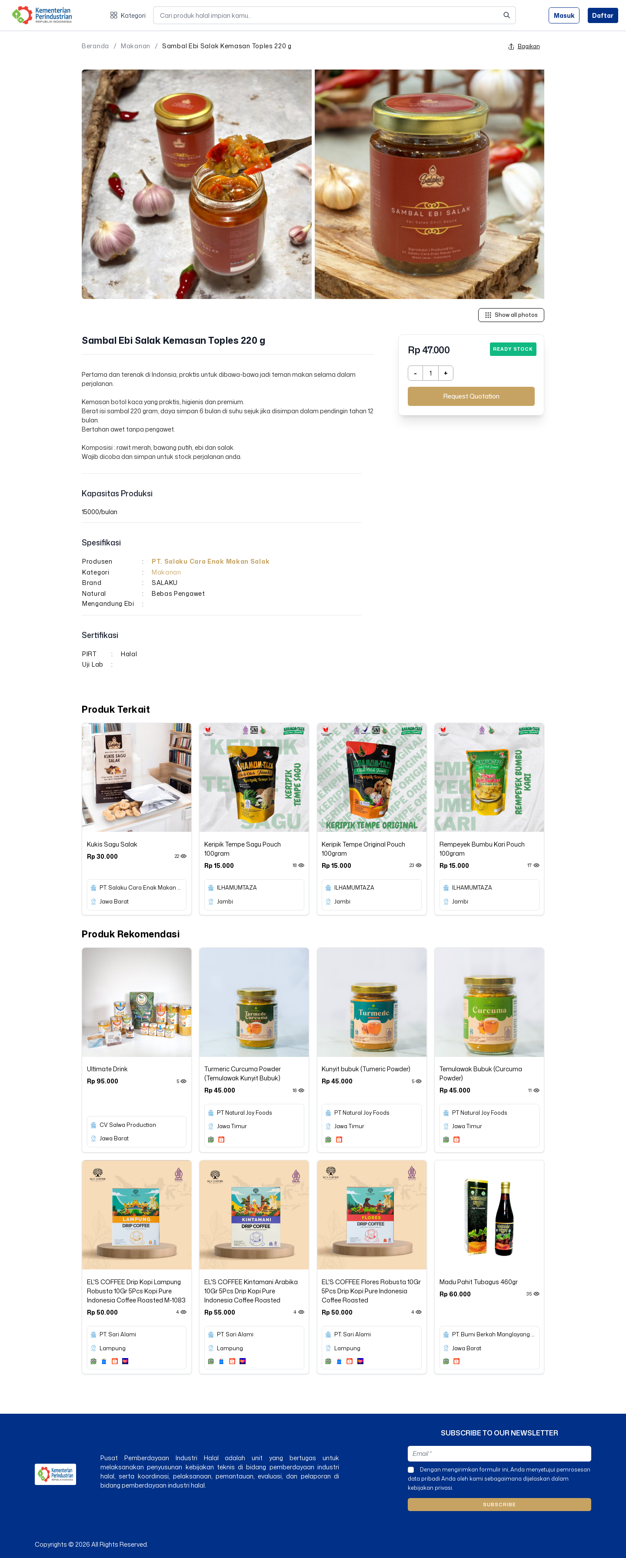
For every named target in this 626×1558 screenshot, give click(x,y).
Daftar (602, 15)
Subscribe (499, 1505)
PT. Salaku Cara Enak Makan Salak (211, 561)
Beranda (95, 46)
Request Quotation (471, 396)
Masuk (564, 15)
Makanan (135, 46)
